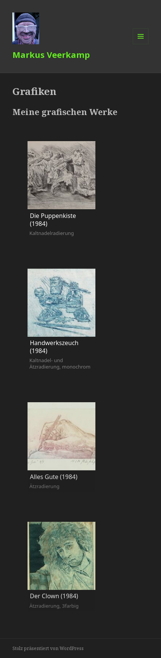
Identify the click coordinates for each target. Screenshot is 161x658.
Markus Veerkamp (51, 54)
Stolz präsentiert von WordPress (48, 648)
